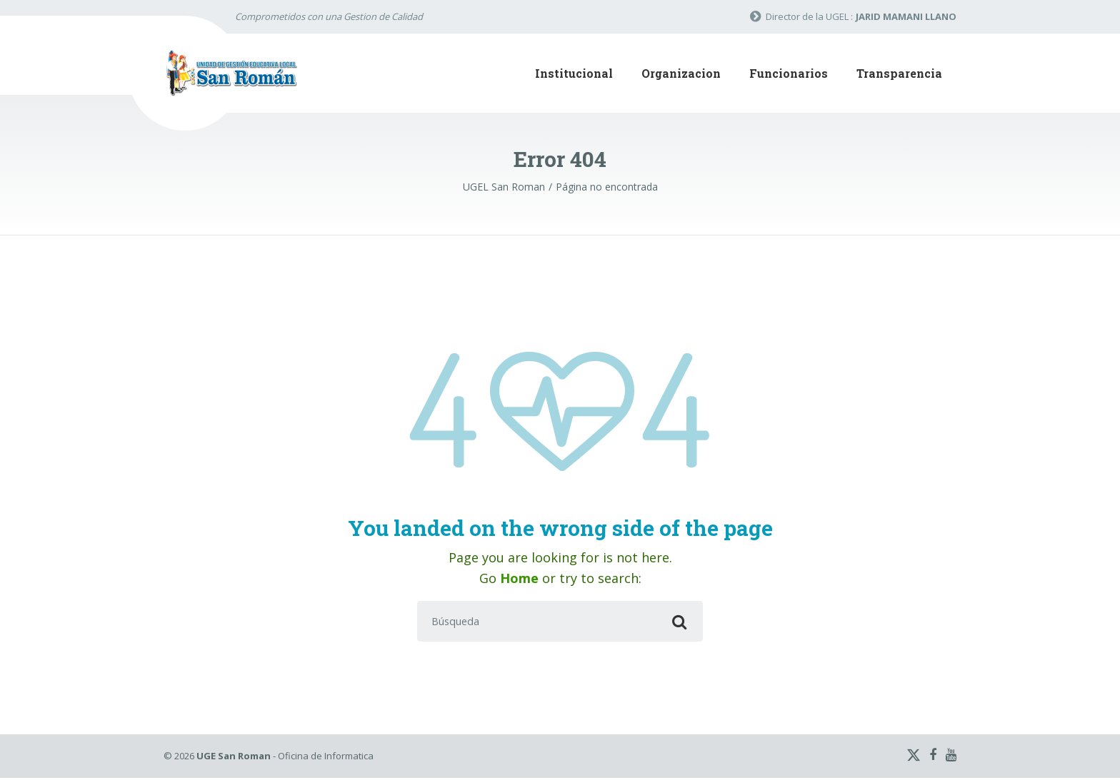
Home (519, 578)
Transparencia (899, 73)
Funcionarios (788, 73)
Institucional (574, 73)
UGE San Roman (233, 757)
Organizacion (681, 73)
